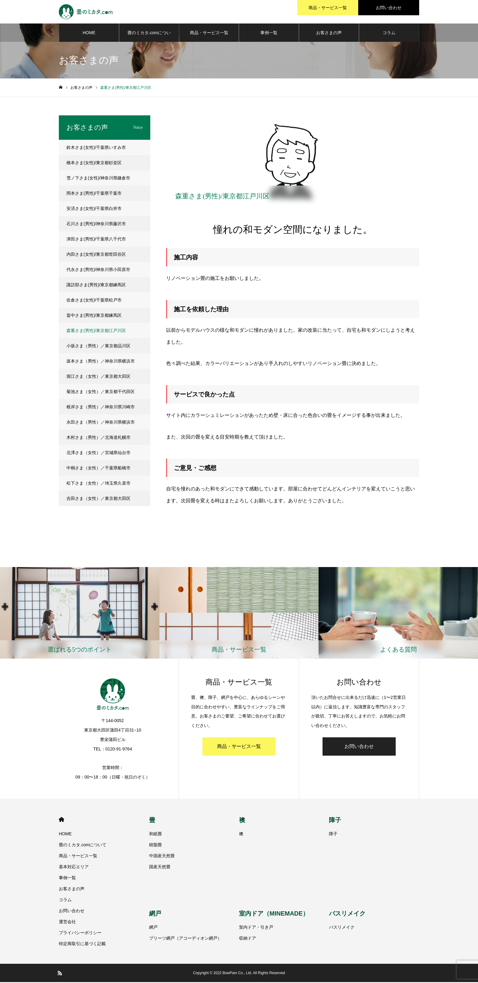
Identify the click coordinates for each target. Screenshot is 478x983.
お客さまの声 (329, 33)
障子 (335, 821)
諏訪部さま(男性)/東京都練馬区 (96, 285)
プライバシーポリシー (80, 933)
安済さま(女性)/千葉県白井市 (94, 209)
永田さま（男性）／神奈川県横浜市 (100, 423)
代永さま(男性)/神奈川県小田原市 (98, 270)
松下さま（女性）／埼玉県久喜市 (98, 484)
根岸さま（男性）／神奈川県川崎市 (100, 407)
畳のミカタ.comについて (149, 37)
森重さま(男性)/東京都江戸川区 (96, 331)
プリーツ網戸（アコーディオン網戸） (185, 939)
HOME (89, 33)
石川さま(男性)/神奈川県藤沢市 (96, 224)
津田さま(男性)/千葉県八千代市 (96, 239)
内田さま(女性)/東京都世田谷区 (96, 255)
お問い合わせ (359, 747)
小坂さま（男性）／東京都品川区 (98, 346)
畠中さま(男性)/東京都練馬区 (94, 316)
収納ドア (247, 939)
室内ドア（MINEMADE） (274, 914)
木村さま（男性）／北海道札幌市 (98, 438)
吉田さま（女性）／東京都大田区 (98, 499)
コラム (389, 33)
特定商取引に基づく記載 (82, 944)
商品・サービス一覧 (209, 33)
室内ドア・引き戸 (256, 928)
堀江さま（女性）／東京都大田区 (98, 377)
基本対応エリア (74, 867)
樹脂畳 (155, 845)
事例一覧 (268, 33)
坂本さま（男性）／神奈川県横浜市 (100, 362)
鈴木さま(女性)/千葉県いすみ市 (96, 148)
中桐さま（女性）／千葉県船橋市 (98, 468)
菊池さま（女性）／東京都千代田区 (100, 392)
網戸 (155, 914)
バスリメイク (347, 914)
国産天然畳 (159, 867)
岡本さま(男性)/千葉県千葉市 (94, 194)
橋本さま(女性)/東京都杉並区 (94, 163)
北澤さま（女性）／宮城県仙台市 (98, 453)
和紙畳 (155, 834)
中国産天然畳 (162, 856)
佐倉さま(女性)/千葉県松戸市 (94, 300)
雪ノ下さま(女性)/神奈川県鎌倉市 (98, 178)
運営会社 (67, 922)
